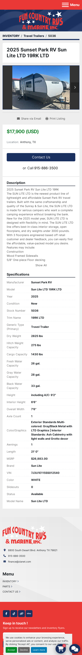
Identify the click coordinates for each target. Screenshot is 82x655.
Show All (41, 265)
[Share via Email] (29, 118)
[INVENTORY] (11, 36)
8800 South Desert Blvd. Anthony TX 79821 (32, 550)
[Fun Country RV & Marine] (24, 534)
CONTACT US (10, 591)
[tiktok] (13, 613)
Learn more (39, 650)
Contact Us (41, 157)
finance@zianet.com (19, 561)
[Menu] (65, 5)
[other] (21, 613)
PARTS (6, 586)
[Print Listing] (55, 118)
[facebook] (6, 613)
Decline (24, 650)
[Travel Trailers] (34, 36)
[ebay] (29, 613)
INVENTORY (10, 581)
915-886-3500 (46, 168)
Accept (11, 650)
